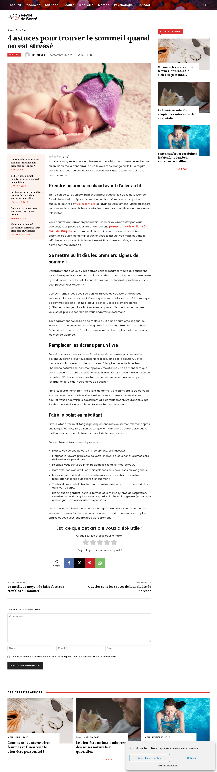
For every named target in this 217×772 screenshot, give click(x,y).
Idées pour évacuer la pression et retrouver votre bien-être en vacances (26, 227)
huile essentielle (85, 204)
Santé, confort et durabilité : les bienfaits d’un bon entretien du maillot (26, 195)
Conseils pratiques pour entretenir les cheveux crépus (24, 211)
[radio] (86, 542)
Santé (10, 30)
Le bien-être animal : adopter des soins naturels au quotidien (25, 178)
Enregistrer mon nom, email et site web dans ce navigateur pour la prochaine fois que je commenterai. (64, 656)
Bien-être (21, 30)
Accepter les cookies (150, 758)
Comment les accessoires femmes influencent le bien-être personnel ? (25, 162)
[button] (204, 5)
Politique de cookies (167, 766)
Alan (10, 737)
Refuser (191, 758)
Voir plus (184, 169)
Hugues (40, 55)
